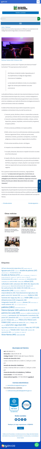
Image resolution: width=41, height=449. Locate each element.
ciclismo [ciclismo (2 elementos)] (24, 277)
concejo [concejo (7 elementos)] (15, 279)
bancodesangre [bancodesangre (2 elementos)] (27, 275)
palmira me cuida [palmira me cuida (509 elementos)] (10, 312)
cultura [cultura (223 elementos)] (28, 281)
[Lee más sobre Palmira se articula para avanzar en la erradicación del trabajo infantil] (12, 222)
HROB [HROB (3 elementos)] (22, 298)
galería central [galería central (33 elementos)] (6, 295)
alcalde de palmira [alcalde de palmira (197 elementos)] (28, 270)
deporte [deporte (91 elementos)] (35, 284)
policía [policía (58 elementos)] (35, 317)
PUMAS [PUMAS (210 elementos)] (6, 322)
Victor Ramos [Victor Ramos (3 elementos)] (18, 332)
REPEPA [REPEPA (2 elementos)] (28, 322)
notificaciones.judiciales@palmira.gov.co (19, 391)
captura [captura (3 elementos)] (19, 277)
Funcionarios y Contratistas (31, 436)
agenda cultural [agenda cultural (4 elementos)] (28, 268)
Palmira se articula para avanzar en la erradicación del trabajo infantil (12, 230)
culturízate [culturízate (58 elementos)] (18, 284)
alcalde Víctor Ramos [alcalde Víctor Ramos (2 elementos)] (5, 272)
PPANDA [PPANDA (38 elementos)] (10, 320)
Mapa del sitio (30, 434)
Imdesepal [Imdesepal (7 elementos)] (36, 298)
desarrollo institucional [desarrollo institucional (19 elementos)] (18, 286)
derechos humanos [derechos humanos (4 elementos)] (5, 286)
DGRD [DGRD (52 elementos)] (27, 288)
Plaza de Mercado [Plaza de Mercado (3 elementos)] (28, 317)
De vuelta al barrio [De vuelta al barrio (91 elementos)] (8, 288)
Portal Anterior (19, 436)
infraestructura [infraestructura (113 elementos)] (8, 300)
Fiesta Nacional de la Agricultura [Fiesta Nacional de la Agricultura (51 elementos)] (27, 293)
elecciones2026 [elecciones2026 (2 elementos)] (17, 290)
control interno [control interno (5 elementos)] (22, 279)
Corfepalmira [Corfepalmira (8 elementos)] (5, 281)
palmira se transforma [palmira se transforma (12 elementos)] (33, 313)
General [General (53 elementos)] (16, 295)
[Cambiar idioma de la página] (38, 1)
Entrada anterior (7, 203)
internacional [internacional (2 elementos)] (19, 302)
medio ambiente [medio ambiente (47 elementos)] (7, 304)
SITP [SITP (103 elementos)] (35, 327)
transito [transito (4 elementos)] (7, 330)
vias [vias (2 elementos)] (12, 332)
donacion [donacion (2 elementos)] (33, 288)
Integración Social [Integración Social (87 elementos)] (8, 302)
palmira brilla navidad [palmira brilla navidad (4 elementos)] (20, 307)
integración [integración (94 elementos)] (21, 300)
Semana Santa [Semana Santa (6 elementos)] (21, 327)
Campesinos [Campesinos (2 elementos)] (13, 277)
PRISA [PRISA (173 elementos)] (23, 320)
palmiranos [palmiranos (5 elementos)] (23, 313)
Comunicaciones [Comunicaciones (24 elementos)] (7, 279)
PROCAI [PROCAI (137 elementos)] (31, 320)
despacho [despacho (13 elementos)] (29, 286)
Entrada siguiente (33, 203)
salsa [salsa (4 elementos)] (3, 325)
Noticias (3, 60)
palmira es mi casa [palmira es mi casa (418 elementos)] (28, 310)
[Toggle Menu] (20, 23)
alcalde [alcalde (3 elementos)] (17, 270)
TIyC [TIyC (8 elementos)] (3, 330)
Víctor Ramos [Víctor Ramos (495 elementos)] (8, 334)
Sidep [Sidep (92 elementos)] (28, 327)
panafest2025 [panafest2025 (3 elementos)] (4, 315)
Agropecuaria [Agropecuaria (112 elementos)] (7, 270)
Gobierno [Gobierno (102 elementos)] (33, 295)
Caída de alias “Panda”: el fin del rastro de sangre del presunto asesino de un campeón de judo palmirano (28, 231)
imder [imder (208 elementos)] (28, 297)
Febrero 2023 (9, 60)
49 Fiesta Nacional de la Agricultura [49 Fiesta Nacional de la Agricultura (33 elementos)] (12, 268)
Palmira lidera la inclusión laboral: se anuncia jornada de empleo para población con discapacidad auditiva (12, 250)
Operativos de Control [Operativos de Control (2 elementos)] (22, 304)
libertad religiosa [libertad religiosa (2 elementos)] (34, 302)
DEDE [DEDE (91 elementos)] (27, 284)
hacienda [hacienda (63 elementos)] (5, 298)
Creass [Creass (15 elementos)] (20, 281)
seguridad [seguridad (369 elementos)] (20, 325)
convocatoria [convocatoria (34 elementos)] (31, 279)
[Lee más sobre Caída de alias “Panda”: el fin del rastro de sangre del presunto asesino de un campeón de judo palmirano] (28, 222)
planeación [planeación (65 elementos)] (13, 317)
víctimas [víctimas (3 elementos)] (23, 332)
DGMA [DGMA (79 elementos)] (20, 288)
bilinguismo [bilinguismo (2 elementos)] (33, 275)
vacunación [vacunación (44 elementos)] (6, 332)
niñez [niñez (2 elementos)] (16, 304)
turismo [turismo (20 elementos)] (31, 330)
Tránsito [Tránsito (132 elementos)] (15, 330)
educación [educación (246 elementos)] (7, 290)
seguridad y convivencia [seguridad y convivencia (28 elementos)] (9, 328)
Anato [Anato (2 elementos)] (22, 275)
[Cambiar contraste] (39, 182)
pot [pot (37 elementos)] (3, 320)
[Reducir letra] (39, 186)
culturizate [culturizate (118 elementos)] (7, 284)
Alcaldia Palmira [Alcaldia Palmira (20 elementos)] (15, 273)
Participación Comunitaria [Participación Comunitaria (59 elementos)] (29, 315)
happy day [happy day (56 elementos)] (15, 298)
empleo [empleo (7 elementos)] (23, 290)
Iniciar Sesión (20, 438)
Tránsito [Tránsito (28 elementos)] (23, 330)
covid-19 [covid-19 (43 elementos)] (13, 281)
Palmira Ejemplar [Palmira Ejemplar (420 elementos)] (10, 310)
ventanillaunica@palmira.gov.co (17, 385)
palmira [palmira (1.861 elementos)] (8, 307)
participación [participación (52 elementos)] (14, 315)
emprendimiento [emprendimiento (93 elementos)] (8, 293)
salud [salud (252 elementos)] (9, 325)
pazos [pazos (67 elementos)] (4, 317)
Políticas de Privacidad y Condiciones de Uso (14, 434)
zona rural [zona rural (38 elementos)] (21, 335)
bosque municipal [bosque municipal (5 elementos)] (5, 277)
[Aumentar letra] (39, 189)
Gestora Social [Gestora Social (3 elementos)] (24, 295)
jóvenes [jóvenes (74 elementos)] (26, 302)
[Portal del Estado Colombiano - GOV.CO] (4, 2)
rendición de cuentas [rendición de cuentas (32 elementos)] (18, 322)
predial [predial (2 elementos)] (16, 320)
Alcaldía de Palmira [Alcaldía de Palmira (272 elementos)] (10, 275)
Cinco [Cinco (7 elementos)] (28, 277)
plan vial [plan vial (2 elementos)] (21, 317)
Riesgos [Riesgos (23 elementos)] (33, 322)
